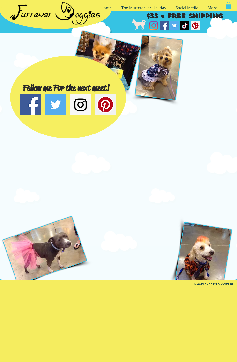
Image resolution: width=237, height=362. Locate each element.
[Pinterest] (195, 25)
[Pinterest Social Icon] (105, 104)
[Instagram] (153, 25)
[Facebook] (164, 25)
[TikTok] (184, 25)
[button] (228, 5)
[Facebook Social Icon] (30, 104)
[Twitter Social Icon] (55, 104)
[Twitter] (174, 25)
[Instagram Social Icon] (80, 104)
